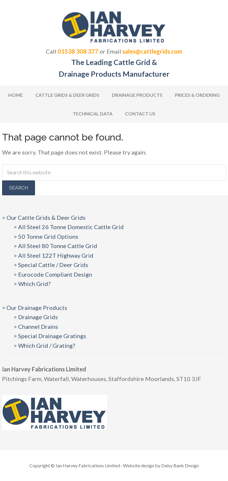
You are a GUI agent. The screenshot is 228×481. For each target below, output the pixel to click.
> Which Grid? (32, 283)
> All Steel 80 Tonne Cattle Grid (55, 245)
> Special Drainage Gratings (50, 335)
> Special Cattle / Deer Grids (51, 264)
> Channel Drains (36, 326)
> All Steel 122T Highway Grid (53, 255)
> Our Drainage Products (34, 307)
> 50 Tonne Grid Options (46, 236)
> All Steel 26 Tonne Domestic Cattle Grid (69, 226)
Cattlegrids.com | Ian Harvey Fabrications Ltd (114, 26)
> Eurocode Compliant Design (53, 274)
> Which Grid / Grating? (44, 345)
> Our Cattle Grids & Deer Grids (44, 217)
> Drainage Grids (36, 316)
